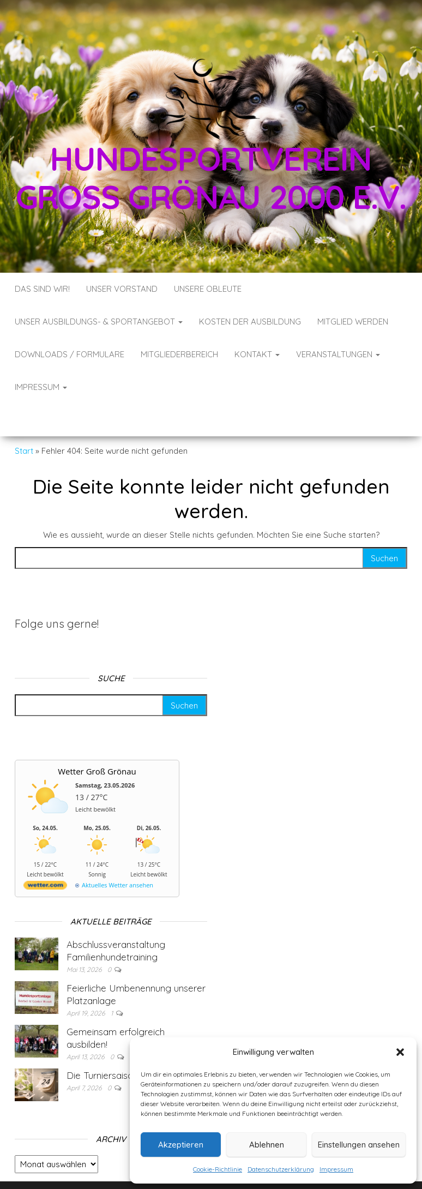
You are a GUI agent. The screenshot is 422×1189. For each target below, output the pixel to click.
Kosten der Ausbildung (250, 321)
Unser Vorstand (122, 289)
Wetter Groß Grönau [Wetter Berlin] (97, 738)
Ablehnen (266, 1144)
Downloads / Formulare (69, 354)
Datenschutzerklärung (281, 1169)
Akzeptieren (180, 1144)
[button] (400, 1052)
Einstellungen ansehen (359, 1144)
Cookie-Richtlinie (217, 1169)
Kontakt (257, 354)
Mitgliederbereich (179, 354)
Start (24, 418)
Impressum (336, 1169)
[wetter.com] (45, 854)
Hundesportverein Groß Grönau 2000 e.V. (211, 177)
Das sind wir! (42, 289)
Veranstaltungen (338, 354)
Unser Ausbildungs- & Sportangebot (99, 321)
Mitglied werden (352, 321)
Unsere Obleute (208, 289)
